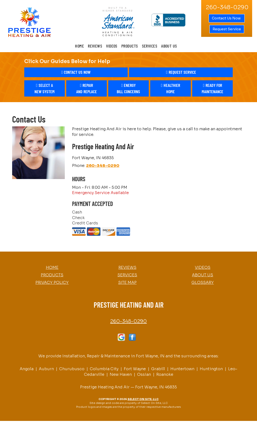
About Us (169, 46)
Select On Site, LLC (142, 399)
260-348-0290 (102, 165)
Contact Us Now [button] (226, 18)
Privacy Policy (52, 282)
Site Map (127, 282)
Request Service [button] (227, 29)
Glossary (202, 282)
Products (129, 46)
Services (150, 46)
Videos (111, 46)
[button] (76, 72)
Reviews (95, 46)
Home (79, 46)
